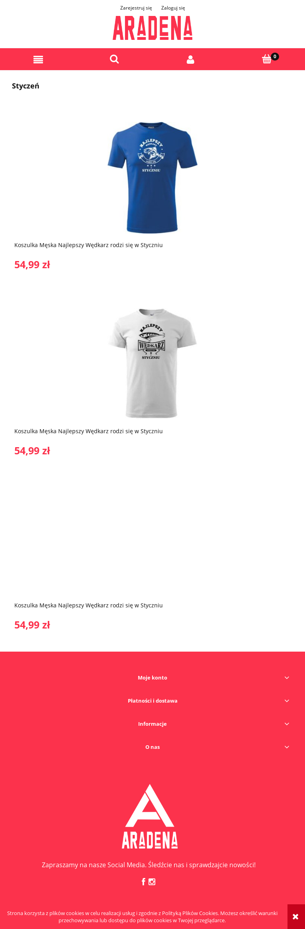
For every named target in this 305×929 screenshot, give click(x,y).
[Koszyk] (267, 59)
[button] (38, 60)
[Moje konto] (190, 60)
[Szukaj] (114, 59)
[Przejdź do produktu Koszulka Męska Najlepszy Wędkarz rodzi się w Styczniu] (152, 178)
